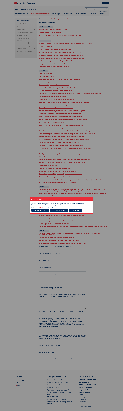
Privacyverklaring (43, 207)
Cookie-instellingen (75, 210)
